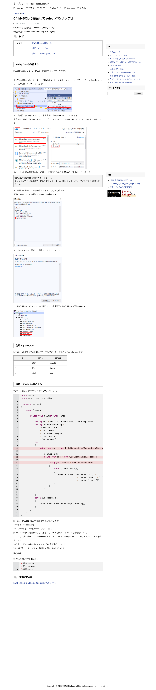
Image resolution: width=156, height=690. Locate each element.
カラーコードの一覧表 (118, 55)
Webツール (57, 8)
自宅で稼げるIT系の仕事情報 (121, 83)
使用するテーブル (40, 48)
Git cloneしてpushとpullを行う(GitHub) (125, 184)
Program (19, 8)
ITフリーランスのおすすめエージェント (125, 79)
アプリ (31, 8)
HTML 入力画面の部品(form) (121, 180)
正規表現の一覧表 (117, 69)
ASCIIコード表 (115, 65)
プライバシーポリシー (102, 686)
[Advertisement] (58, 606)
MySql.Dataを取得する (42, 43)
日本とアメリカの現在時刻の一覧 (123, 72)
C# (22, 13)
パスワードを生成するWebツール (123, 59)
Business (71, 8)
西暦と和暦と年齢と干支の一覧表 (123, 76)
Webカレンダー (116, 52)
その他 (83, 8)
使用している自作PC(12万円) (121, 187)
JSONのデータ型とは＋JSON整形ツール (125, 62)
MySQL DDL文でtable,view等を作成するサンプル (34, 583)
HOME (16, 13)
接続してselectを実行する (43, 53)
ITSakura (17, 3)
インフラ (43, 8)
